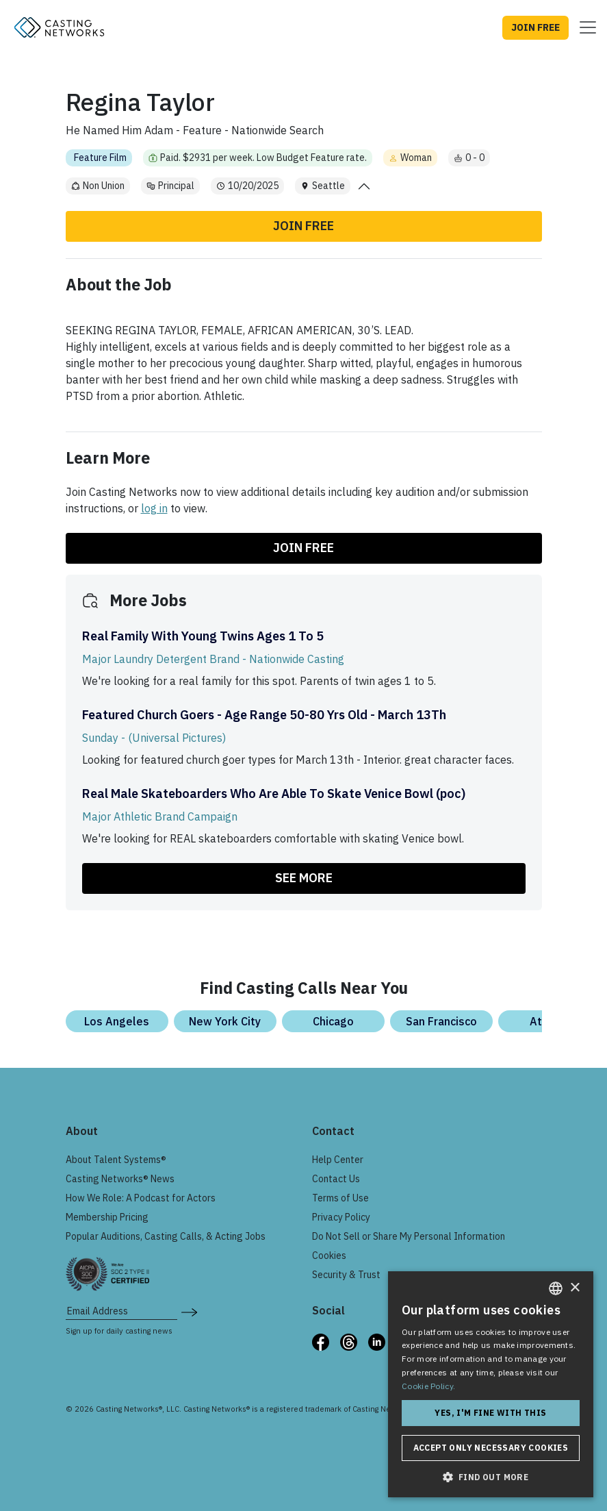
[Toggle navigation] (584, 27)
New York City (225, 1021)
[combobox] (556, 1288)
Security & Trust (346, 1275)
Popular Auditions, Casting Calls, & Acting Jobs (166, 1236)
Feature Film (100, 157)
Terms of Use (340, 1198)
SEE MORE (304, 878)
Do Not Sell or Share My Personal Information (408, 1236)
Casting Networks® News (120, 1179)
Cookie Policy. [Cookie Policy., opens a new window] (428, 1386)
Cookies (329, 1255)
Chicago (333, 1021)
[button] (491, 1477)
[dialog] (490, 1384)
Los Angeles (116, 1021)
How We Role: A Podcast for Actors (141, 1198)
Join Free (303, 226)
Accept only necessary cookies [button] (491, 1448)
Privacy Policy (341, 1217)
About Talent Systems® (116, 1159)
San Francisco (441, 1021)
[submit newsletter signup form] (189, 1311)
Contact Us (336, 1179)
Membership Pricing (107, 1217)
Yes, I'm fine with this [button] (490, 1413)
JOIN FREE (535, 27)
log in (154, 508)
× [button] (574, 1288)
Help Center (337, 1159)
